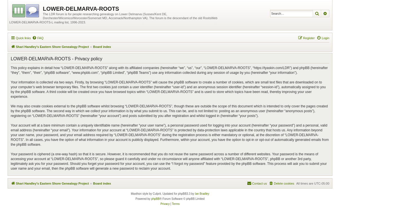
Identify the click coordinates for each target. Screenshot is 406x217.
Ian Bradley (202, 193)
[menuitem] (37, 38)
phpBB (155, 198)
